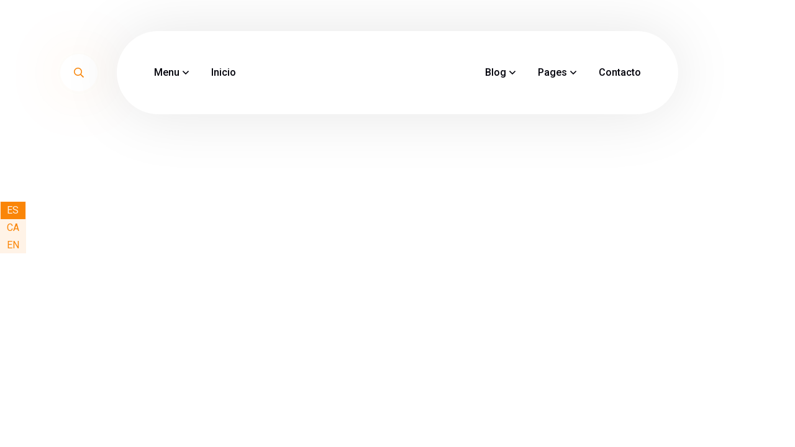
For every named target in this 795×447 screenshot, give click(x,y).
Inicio (223, 72)
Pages (552, 72)
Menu (166, 72)
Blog (495, 72)
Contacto (620, 72)
